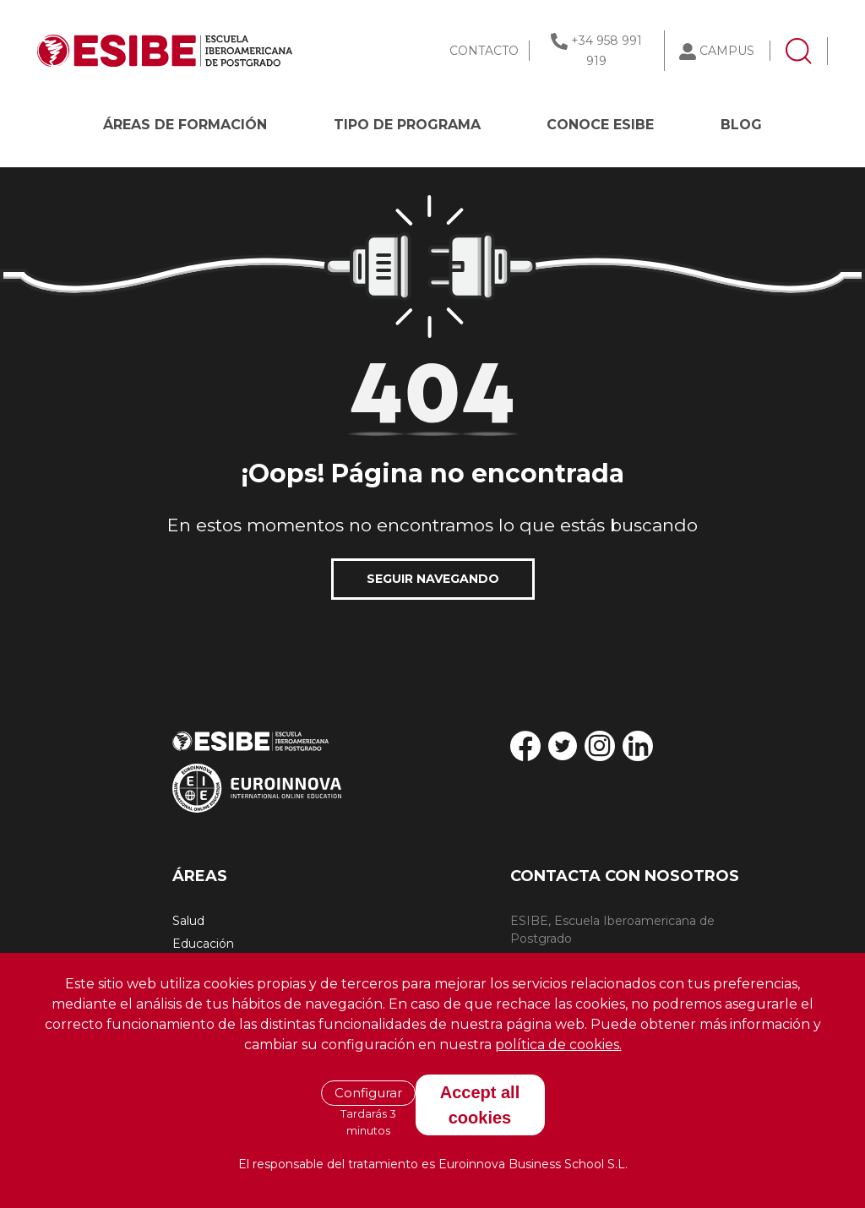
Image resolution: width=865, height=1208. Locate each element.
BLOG (741, 125)
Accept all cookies (480, 1105)
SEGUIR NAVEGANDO (433, 578)
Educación (203, 943)
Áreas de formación (185, 125)
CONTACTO (484, 50)
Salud (188, 920)
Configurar (368, 1093)
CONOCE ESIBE (600, 125)
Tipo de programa (407, 125)
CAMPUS (726, 50)
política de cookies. (558, 1045)
